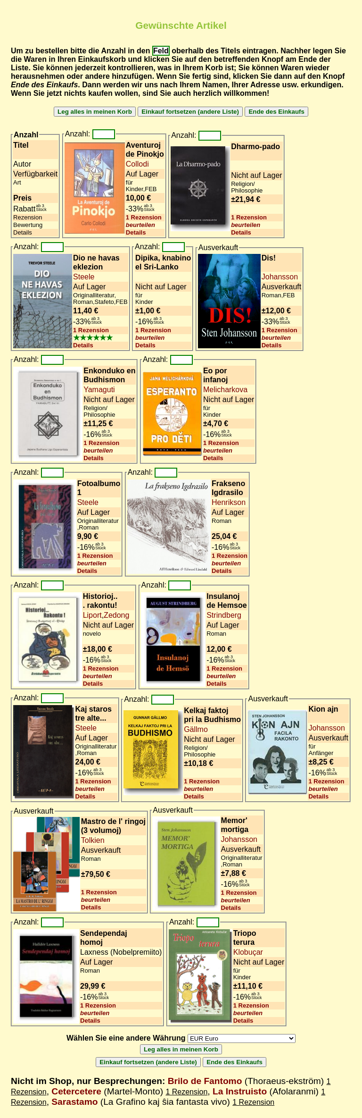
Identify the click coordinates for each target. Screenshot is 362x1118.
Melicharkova (225, 390)
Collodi (137, 164)
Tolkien (93, 840)
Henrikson (229, 502)
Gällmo (196, 729)
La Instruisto (240, 1091)
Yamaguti (99, 390)
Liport (92, 615)
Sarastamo (74, 1102)
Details (136, 232)
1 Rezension (144, 217)
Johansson (280, 277)
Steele (83, 277)
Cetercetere (76, 1091)
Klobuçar (248, 952)
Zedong (116, 615)
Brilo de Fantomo (205, 1081)
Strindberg (223, 615)
